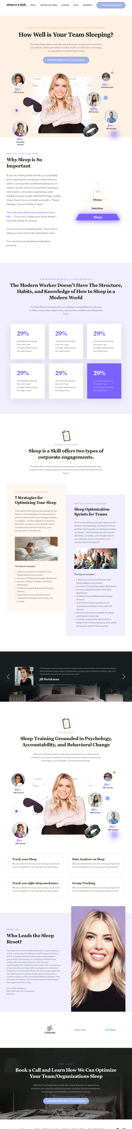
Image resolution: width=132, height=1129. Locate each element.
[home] (16, 5)
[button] (10, 676)
